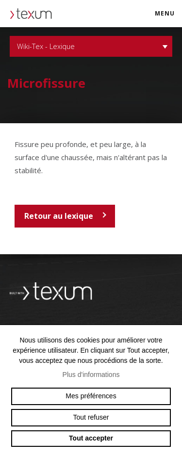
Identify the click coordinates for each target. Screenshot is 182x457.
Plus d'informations (91, 374)
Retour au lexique (58, 216)
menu (168, 17)
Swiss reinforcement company (56, 291)
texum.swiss (34, 13)
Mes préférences (91, 396)
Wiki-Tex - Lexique (91, 46)
